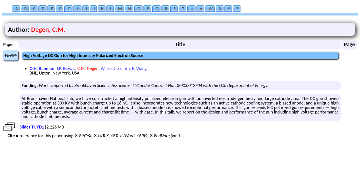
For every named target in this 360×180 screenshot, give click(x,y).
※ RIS (142, 135)
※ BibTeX (82, 135)
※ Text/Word (122, 135)
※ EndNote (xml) (164, 135)
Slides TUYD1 (32, 127)
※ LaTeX (100, 135)
